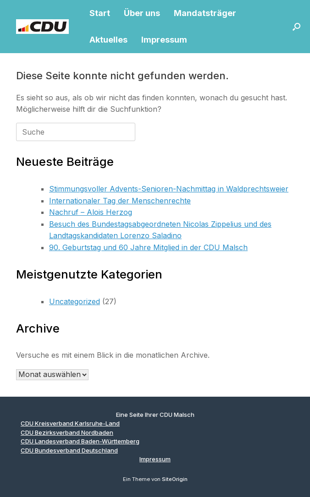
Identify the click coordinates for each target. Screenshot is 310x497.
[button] (296, 26)
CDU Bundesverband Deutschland (69, 450)
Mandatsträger (205, 13)
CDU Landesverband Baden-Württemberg (80, 441)
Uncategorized (74, 301)
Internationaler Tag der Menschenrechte (120, 200)
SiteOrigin (175, 479)
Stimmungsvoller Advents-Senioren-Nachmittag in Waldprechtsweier (168, 188)
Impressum (164, 39)
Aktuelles (108, 39)
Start (99, 13)
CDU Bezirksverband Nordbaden (67, 432)
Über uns (142, 13)
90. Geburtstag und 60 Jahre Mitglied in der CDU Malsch (148, 247)
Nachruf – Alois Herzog (90, 212)
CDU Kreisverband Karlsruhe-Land (70, 423)
